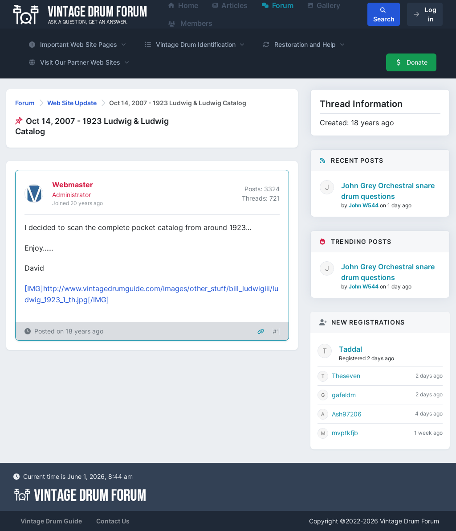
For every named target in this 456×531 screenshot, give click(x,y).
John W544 (364, 205)
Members (190, 23)
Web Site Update (72, 103)
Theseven (346, 375)
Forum (25, 103)
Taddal (350, 349)
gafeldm (344, 395)
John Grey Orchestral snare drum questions (388, 191)
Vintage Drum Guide (51, 521)
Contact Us (113, 521)
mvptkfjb (345, 432)
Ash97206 (347, 414)
